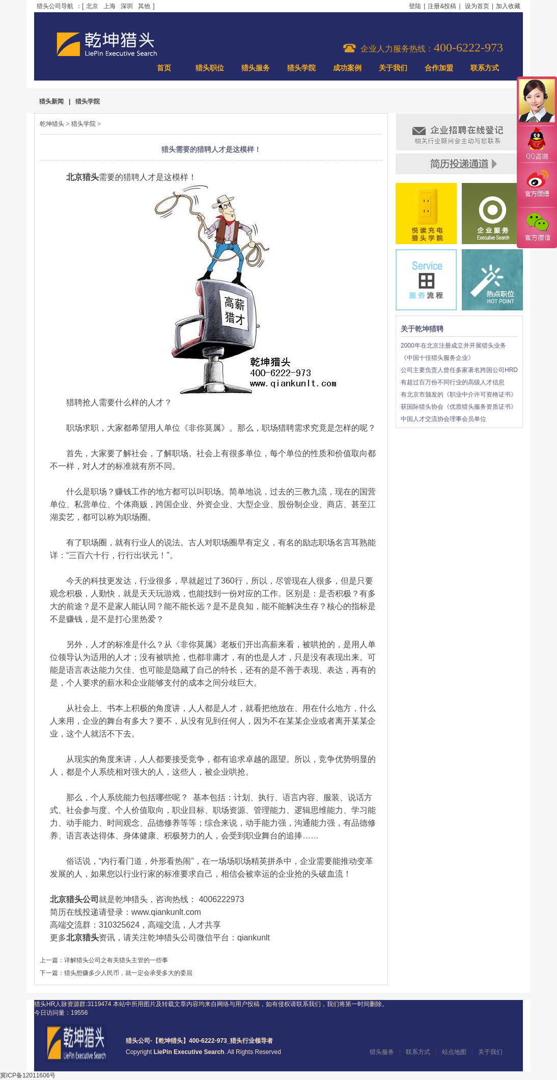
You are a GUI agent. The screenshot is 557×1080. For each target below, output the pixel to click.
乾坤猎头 (52, 123)
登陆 (415, 6)
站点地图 (454, 1052)
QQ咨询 (536, 144)
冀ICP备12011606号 (27, 1075)
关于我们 (393, 68)
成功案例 (347, 68)
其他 (144, 6)
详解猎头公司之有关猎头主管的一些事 (116, 960)
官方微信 (536, 227)
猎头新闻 (51, 101)
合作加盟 (439, 68)
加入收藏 (508, 6)
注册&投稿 (442, 6)
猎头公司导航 (55, 6)
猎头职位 (210, 68)
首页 (164, 68)
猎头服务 (255, 68)
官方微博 (536, 185)
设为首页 (477, 6)
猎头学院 (301, 68)
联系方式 (484, 68)
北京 (92, 6)
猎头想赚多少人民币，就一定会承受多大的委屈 (128, 973)
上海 (109, 6)
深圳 (127, 6)
